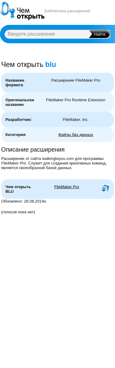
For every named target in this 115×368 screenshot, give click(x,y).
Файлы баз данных (75, 134)
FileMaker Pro (66, 186)
